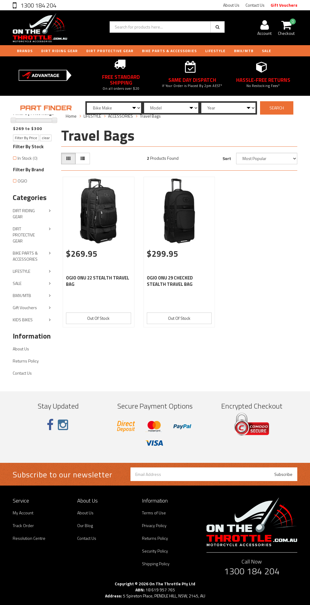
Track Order (23, 525)
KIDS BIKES (23, 319)
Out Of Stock (98, 318)
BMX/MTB (243, 51)
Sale (266, 51)
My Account (23, 513)
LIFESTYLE (215, 51)
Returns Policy (26, 361)
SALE (17, 283)
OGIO (22, 181)
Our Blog (85, 525)
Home (71, 116)
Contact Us (255, 5)
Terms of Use (154, 513)
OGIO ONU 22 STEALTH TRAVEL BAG (97, 281)
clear (46, 138)
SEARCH (276, 108)
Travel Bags (150, 116)
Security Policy (155, 551)
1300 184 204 (37, 5)
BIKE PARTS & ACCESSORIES (169, 51)
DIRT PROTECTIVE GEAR (110, 51)
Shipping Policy (156, 563)
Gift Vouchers (284, 5)
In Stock (28, 158)
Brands (25, 51)
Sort (227, 158)
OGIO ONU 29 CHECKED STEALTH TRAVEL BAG (170, 281)
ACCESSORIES (120, 116)
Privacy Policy (154, 525)
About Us (231, 5)
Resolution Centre (29, 538)
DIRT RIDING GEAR (59, 51)
